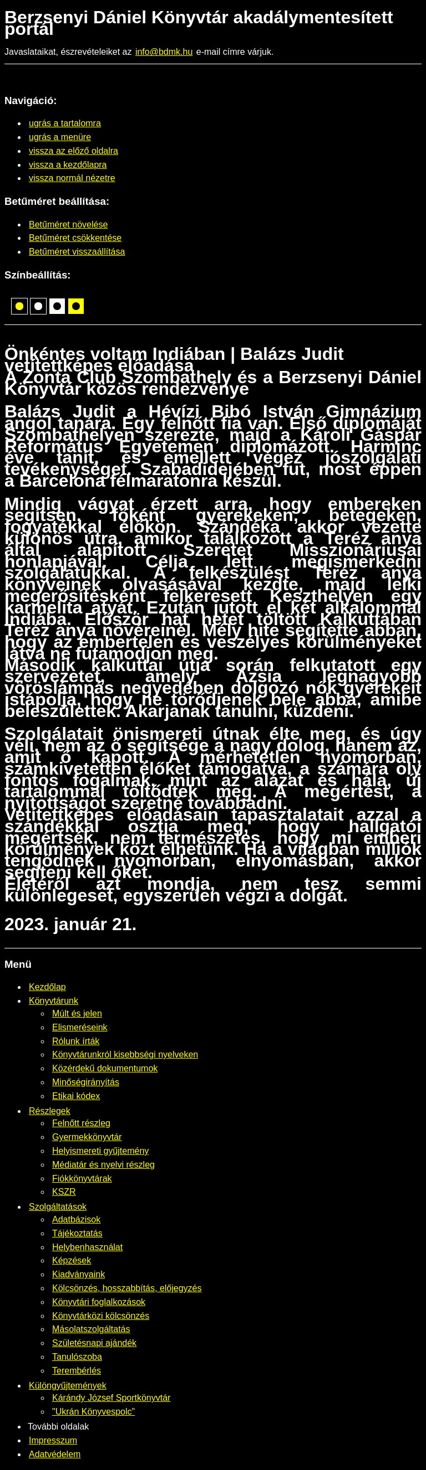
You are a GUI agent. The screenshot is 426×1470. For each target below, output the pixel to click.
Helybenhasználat (87, 1247)
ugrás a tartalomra (65, 123)
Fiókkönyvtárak (82, 1178)
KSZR (64, 1191)
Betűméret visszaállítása (77, 251)
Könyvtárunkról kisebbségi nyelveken (125, 1054)
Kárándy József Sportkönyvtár (111, 1397)
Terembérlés (76, 1370)
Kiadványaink (78, 1274)
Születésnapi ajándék (94, 1343)
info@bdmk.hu (163, 51)
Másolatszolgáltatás (91, 1329)
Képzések (71, 1260)
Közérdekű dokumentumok (105, 1068)
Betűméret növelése (68, 224)
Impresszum (53, 1440)
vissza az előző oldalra (73, 151)
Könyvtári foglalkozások (98, 1302)
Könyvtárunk (53, 1000)
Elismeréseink (80, 1027)
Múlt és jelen (77, 1013)
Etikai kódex (76, 1096)
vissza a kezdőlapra (68, 164)
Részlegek (49, 1111)
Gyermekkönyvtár (86, 1137)
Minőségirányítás (85, 1082)
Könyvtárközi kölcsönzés (100, 1316)
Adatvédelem (54, 1454)
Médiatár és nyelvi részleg (103, 1164)
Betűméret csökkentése (75, 238)
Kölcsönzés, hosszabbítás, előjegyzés (126, 1288)
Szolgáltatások (58, 1206)
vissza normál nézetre (72, 178)
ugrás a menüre (60, 137)
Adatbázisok (76, 1219)
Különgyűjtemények (67, 1385)
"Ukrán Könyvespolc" (93, 1411)
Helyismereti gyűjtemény (100, 1151)
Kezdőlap (47, 987)
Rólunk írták (75, 1041)
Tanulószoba (77, 1356)
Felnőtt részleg (81, 1123)
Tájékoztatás (77, 1233)
